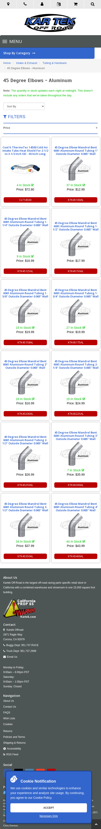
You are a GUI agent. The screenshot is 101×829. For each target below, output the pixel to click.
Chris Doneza (10, 825)
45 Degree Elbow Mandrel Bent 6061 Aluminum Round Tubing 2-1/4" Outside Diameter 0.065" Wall (76, 364)
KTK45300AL (75, 485)
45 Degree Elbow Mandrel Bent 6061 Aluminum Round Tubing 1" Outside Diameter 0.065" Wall (76, 150)
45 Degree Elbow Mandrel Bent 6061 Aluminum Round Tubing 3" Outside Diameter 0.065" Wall (76, 435)
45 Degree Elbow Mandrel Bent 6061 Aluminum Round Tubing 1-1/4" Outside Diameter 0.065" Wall (25, 222)
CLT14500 (25, 200)
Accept (48, 807)
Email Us (12, 656)
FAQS (6, 712)
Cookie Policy (42, 797)
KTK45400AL (75, 556)
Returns (7, 731)
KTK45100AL (75, 200)
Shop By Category (49, 53)
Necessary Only (49, 816)
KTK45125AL (25, 271)
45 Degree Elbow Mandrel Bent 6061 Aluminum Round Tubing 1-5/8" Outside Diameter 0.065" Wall (25, 293)
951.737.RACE (29, 645)
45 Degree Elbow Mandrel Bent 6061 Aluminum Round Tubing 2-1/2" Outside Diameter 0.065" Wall (25, 440)
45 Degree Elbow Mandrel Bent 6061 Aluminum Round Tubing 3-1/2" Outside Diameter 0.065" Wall (25, 507)
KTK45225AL (75, 414)
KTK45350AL (25, 556)
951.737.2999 (28, 651)
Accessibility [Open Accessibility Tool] (14, 748)
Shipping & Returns (14, 742)
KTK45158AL (25, 342)
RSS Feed (12, 754)
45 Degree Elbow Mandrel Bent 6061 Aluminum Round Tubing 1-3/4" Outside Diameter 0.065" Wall (76, 293)
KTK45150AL (75, 271)
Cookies (8, 724)
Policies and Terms (14, 736)
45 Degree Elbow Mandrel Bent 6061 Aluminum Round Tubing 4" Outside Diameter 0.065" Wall (76, 507)
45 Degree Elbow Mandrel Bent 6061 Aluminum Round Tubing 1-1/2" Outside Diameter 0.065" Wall (76, 226)
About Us (8, 700)
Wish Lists (9, 718)
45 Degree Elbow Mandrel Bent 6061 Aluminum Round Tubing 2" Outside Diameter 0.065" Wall (25, 364)
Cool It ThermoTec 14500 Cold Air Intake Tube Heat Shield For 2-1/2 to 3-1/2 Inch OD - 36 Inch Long (25, 150)
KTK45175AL (75, 342)
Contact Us (9, 706)
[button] (42, 4)
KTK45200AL (25, 414)
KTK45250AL (25, 485)
